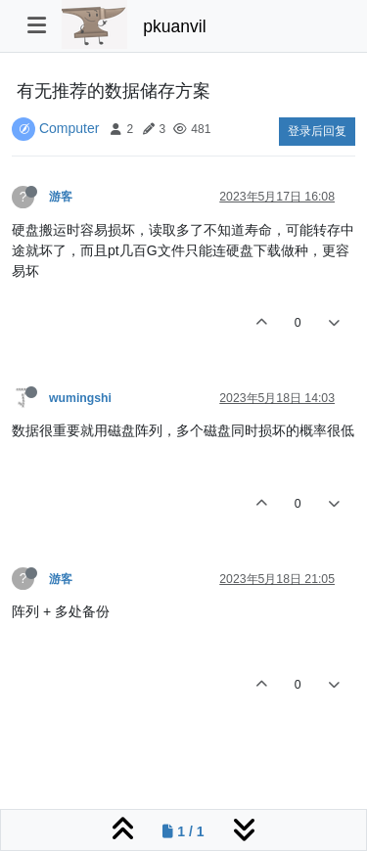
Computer (69, 128)
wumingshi (80, 398)
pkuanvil (174, 26)
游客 (60, 196)
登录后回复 (317, 131)
